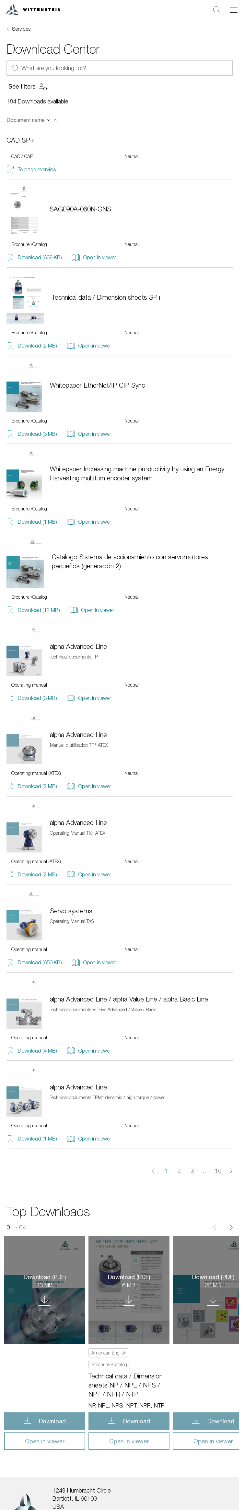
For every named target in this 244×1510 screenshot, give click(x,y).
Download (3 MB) (31, 434)
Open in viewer (94, 257)
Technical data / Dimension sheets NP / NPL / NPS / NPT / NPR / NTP (125, 1385)
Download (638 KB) (34, 257)
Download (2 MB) (31, 346)
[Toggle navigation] (234, 10)
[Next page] (231, 1170)
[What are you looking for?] (119, 68)
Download (51, 1421)
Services (21, 29)
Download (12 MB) (33, 610)
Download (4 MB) (31, 1050)
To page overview (31, 169)
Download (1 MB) (31, 522)
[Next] (231, 1227)
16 (218, 1170)
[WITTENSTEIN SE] (33, 9)
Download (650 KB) (34, 962)
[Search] (216, 9)
